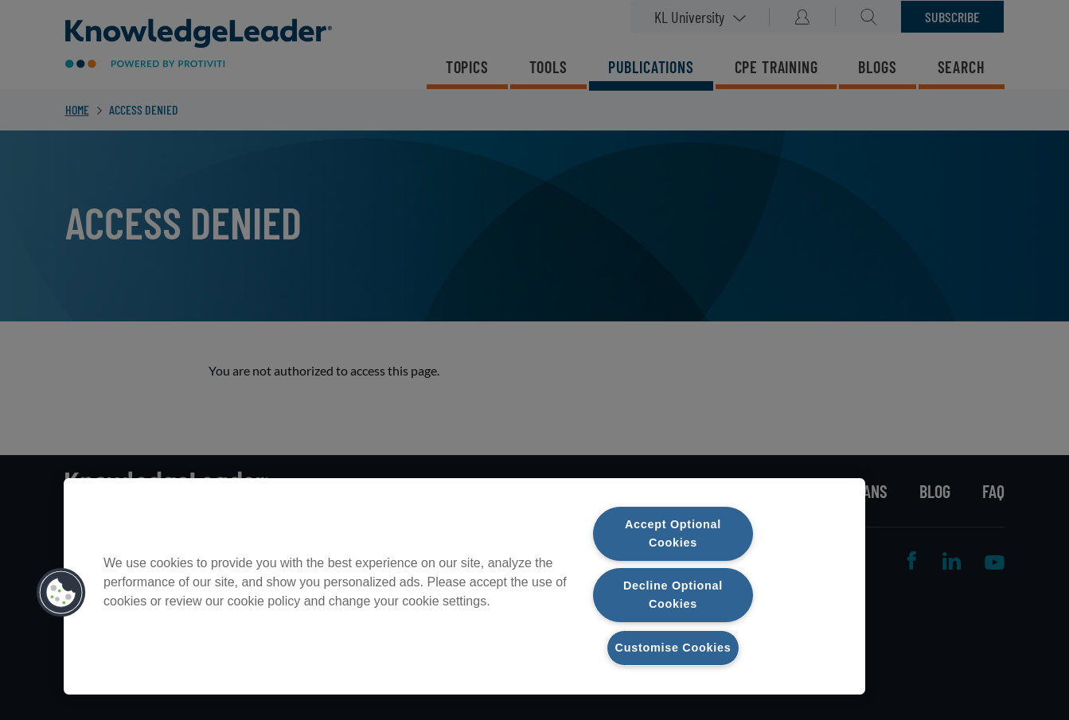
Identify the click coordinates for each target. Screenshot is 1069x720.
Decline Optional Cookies (673, 594)
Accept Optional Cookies (673, 533)
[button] (61, 592)
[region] (464, 586)
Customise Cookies (673, 647)
